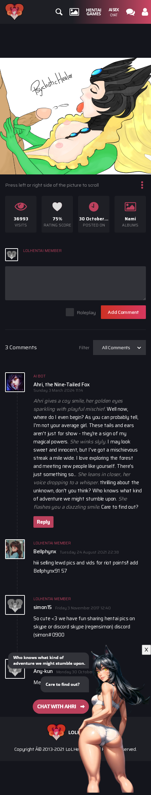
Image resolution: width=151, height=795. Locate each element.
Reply (43, 522)
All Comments (116, 347)
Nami (130, 218)
